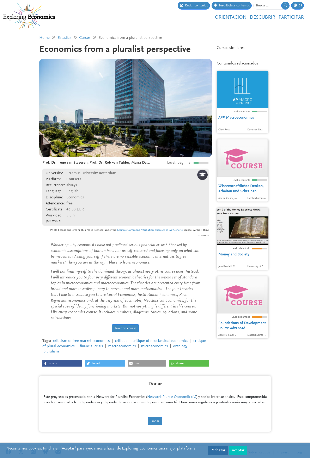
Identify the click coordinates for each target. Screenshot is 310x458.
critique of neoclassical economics (160, 341)
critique (121, 341)
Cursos (85, 38)
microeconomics (154, 346)
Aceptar (238, 450)
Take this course (125, 328)
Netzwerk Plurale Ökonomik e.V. (171, 397)
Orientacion (231, 17)
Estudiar (64, 38)
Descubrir (262, 17)
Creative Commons (128, 230)
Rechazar (218, 450)
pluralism (51, 352)
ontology (180, 346)
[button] (62, 363)
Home (44, 38)
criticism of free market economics (81, 341)
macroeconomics (122, 346)
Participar (291, 17)
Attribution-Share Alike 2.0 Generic (162, 230)
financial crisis (91, 346)
